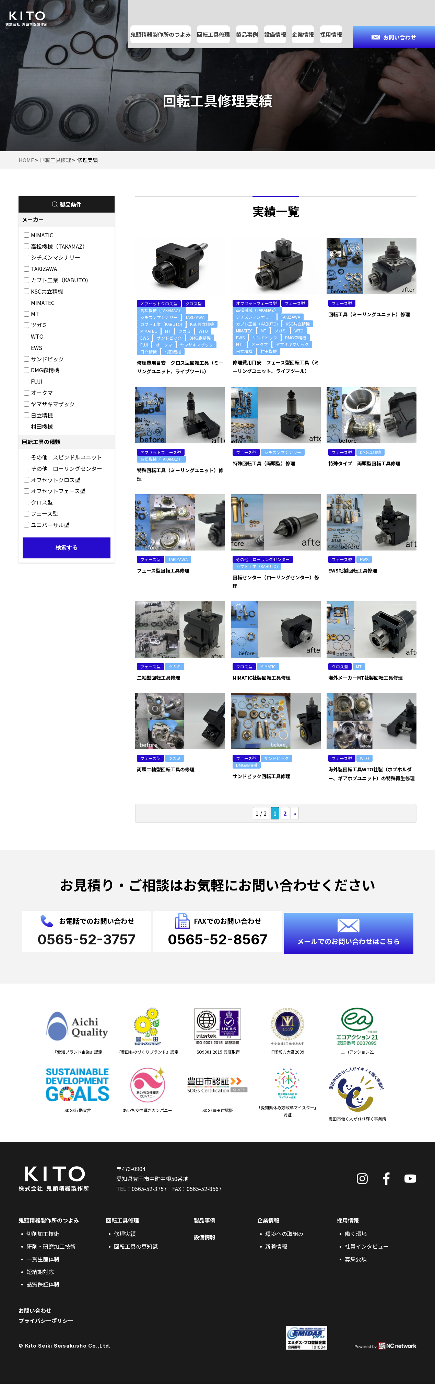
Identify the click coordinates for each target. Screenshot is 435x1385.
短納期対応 (40, 1273)
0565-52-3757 (149, 1189)
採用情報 (331, 22)
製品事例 (247, 22)
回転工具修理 (213, 22)
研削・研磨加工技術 (51, 1247)
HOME (26, 159)
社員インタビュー (367, 1247)
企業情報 (304, 22)
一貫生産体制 (42, 1260)
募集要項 (356, 1260)
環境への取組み (284, 1234)
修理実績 (125, 1234)
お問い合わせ (35, 1311)
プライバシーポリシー (46, 1321)
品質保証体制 (42, 1285)
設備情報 (275, 22)
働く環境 (356, 1234)
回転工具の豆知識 (136, 1247)
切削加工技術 (42, 1234)
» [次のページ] (294, 813)
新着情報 (276, 1247)
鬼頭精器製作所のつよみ (161, 22)
